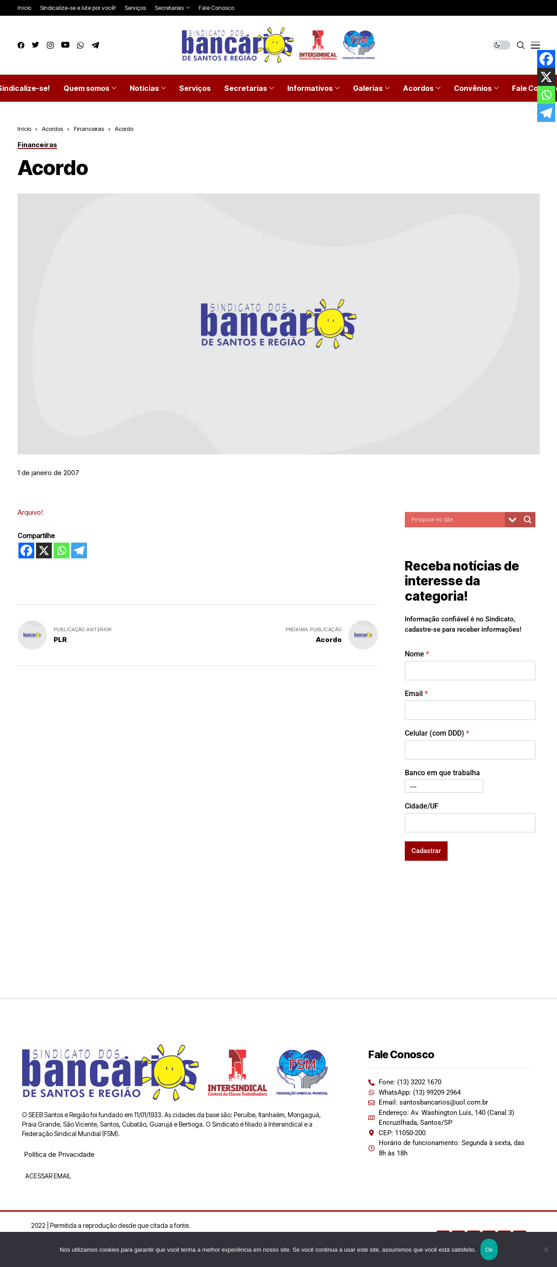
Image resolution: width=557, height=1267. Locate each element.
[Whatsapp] (61, 550)
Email (416, 693)
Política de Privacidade (59, 1154)
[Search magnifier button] (527, 519)
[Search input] (457, 519)
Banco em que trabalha (442, 772)
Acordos (52, 128)
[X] (44, 550)
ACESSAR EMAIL (47, 1176)
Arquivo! (30, 512)
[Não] (545, 1249)
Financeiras (89, 128)
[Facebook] (26, 550)
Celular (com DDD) (437, 733)
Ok (489, 1249)
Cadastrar (426, 851)
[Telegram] (79, 550)
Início (24, 128)
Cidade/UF (422, 806)
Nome (417, 654)
